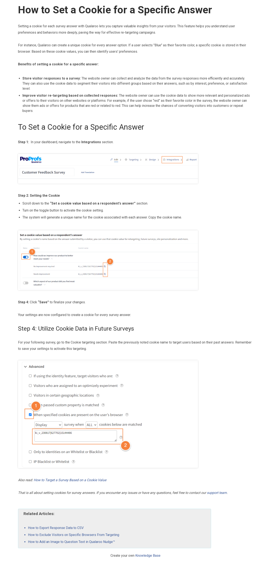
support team (217, 493)
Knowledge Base (147, 556)
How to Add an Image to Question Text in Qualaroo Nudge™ (71, 542)
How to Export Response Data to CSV (56, 528)
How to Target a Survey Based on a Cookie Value (70, 480)
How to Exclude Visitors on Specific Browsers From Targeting (73, 535)
